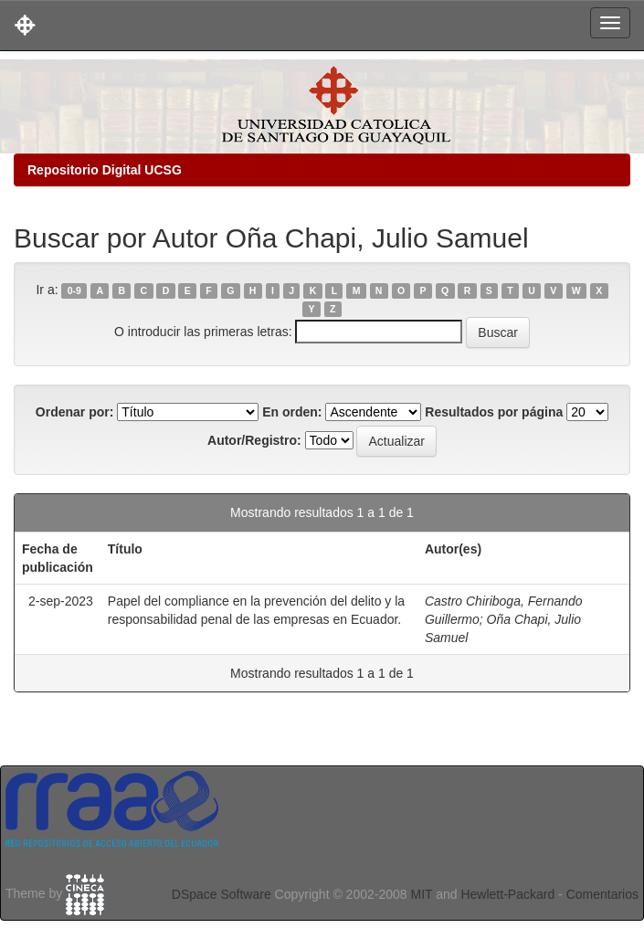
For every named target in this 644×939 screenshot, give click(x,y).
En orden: (292, 412)
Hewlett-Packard (507, 894)
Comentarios (602, 894)
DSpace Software (221, 894)
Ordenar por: (75, 412)
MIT (421, 894)
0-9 (74, 290)
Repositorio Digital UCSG (104, 170)
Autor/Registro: (254, 440)
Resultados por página (494, 412)
